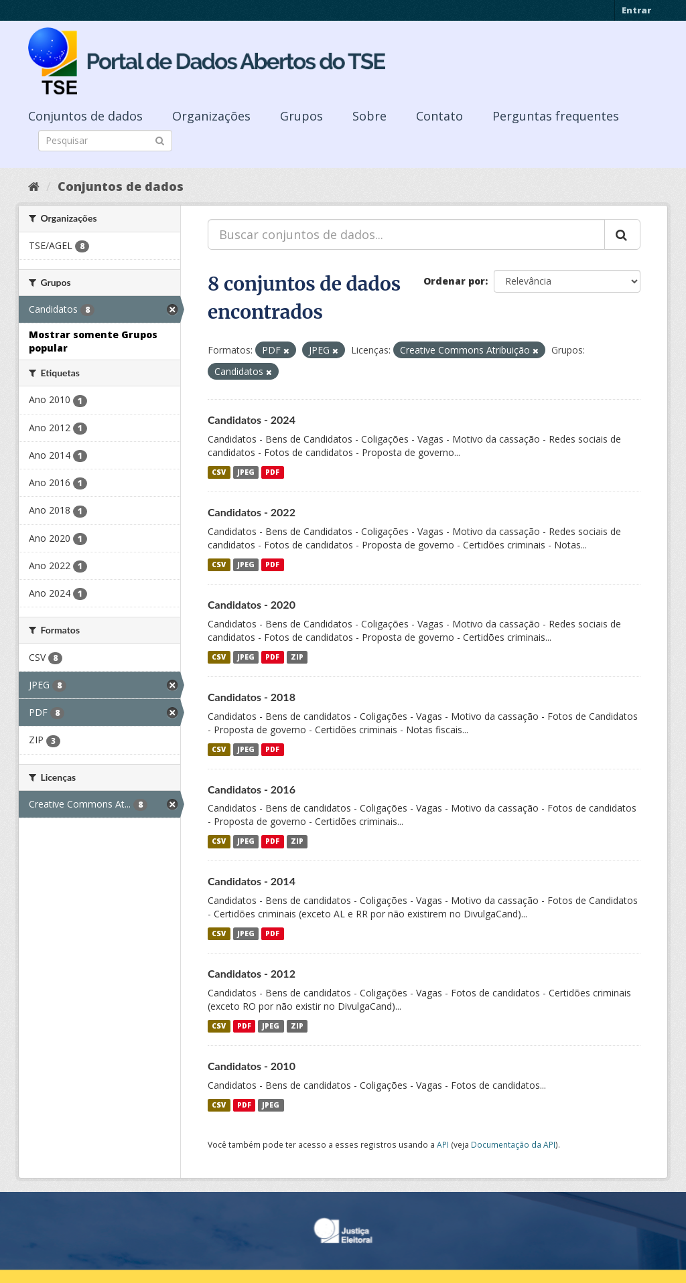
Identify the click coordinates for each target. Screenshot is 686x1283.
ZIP (297, 657)
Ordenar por (454, 281)
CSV (219, 472)
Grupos (301, 116)
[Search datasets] (105, 140)
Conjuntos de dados (85, 116)
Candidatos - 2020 (251, 604)
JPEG (246, 472)
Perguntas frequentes (555, 116)
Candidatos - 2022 (251, 512)
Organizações (211, 116)
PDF (272, 472)
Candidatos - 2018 (251, 696)
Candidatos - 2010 (251, 1065)
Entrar (636, 10)
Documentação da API (513, 1144)
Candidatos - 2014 (251, 881)
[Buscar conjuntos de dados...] (406, 234)
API (443, 1144)
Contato (439, 116)
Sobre (369, 116)
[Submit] (159, 139)
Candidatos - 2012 (251, 973)
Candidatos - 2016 (251, 789)
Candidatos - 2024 (251, 419)
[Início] (34, 186)
